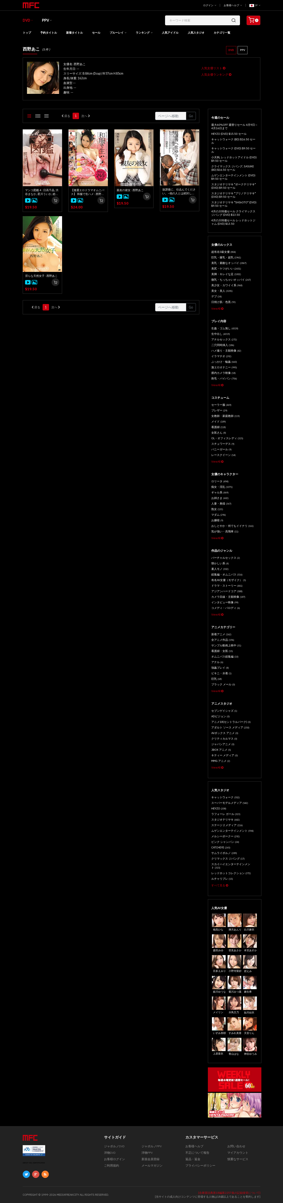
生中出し (220, 334)
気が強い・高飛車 (224, 531)
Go (191, 116)
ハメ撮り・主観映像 (226, 350)
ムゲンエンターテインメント (232, 831)
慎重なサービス (237, 1159)
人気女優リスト (213, 68)
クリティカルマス (224, 738)
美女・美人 (222, 291)
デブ (216, 296)
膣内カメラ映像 (223, 373)
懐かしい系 (220, 563)
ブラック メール (223, 684)
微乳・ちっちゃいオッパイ (231, 280)
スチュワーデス (222, 444)
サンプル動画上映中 (226, 645)
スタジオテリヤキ (225, 819)
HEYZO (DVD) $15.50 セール (229, 134)
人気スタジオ (196, 32)
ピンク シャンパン (225, 842)
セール (96, 32)
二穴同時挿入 (222, 345)
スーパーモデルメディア (229, 803)
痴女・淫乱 (222, 487)
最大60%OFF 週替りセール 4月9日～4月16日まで (234, 126)
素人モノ (220, 569)
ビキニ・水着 (221, 673)
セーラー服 (221, 405)
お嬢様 (217, 520)
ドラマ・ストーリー (227, 585)
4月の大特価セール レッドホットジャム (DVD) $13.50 (233, 222)
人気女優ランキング (216, 74)
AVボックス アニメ (224, 733)
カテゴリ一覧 (222, 32)
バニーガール (221, 449)
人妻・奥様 (221, 503)
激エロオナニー (224, 367)
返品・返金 (192, 1159)
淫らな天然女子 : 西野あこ (41, 276)
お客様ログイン (114, 1159)
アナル (217, 662)
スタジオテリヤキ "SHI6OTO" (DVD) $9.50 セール (233, 204)
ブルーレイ (117, 32)
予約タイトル (48, 32)
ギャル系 (220, 492)
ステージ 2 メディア (227, 825)
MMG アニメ (220, 761)
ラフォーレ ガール (225, 814)
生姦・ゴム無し (224, 328)
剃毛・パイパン (224, 378)
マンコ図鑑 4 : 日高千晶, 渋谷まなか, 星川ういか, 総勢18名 (41, 192)
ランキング (143, 32)
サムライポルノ (224, 853)
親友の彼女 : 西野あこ (130, 190)
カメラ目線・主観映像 (228, 597)
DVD (26, 20)
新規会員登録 (150, 1159)
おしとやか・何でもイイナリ (232, 526)
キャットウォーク (225, 797)
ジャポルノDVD (114, 1146)
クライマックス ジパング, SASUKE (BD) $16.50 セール (232, 168)
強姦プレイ (220, 668)
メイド (218, 421)
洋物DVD (110, 1153)
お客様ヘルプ (233, 5)
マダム (218, 515)
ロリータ (220, 481)
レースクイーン (223, 455)
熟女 (217, 509)
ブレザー (219, 410)
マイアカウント (237, 1153)
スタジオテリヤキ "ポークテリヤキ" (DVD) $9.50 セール (233, 186)
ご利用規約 (111, 1165)
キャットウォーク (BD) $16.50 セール (233, 141)
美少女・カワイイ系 (227, 285)
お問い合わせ (236, 1146)
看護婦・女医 (222, 651)
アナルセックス (224, 339)
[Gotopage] (170, 116)
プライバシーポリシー (200, 1165)
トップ (27, 32)
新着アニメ (221, 634)
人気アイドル (170, 32)
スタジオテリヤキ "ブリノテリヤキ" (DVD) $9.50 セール (233, 195)
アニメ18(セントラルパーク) (231, 722)
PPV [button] (242, 50)
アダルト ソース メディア (230, 727)
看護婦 (218, 427)
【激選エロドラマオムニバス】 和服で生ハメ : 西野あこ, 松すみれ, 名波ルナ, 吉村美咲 (88, 192)
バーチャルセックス (225, 558)
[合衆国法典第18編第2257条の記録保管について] (229, 1193)
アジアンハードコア (227, 591)
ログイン (209, 5)
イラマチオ (221, 356)
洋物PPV (147, 1153)
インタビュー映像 (224, 602)
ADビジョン (220, 716)
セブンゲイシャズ (224, 711)
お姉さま (220, 498)
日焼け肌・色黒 (223, 302)
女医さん (218, 432)
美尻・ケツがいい (226, 268)
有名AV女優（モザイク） (228, 580)
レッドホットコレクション (231, 873)
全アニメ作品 (222, 640)
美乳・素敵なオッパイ (229, 263)
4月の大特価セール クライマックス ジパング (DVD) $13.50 (233, 213)
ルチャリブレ (222, 879)
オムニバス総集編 (224, 656)
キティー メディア (224, 755)
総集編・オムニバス (227, 574)
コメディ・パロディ (225, 608)
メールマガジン (152, 1165)
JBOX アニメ (221, 750)
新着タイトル (74, 32)
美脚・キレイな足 (226, 274)
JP (254, 5)
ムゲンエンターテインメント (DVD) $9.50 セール (233, 177)
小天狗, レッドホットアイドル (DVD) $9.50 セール (234, 159)
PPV (45, 20)
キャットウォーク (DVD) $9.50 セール (233, 150)
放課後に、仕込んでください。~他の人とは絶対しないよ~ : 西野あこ (179, 191)
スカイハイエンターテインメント (230, 865)
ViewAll (217, 308)
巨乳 (216, 679)
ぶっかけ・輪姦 (224, 362)
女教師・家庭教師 (225, 416)
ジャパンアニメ (222, 744)
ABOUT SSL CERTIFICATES (34, 1163)
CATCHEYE (220, 847)
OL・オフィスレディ (227, 438)
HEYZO (218, 808)
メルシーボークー (225, 836)
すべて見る (219, 885)
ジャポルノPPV (152, 1146)
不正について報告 (197, 1153)
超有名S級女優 (223, 252)
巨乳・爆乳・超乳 (226, 257)
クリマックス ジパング (228, 858)
